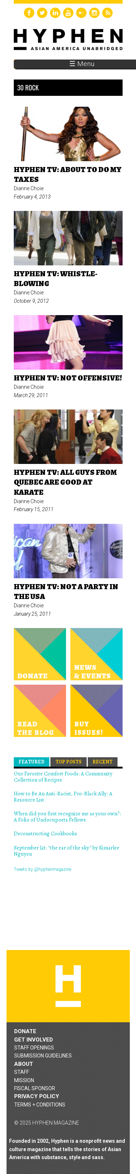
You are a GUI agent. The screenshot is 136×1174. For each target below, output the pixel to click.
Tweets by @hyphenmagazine (42, 869)
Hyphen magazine (68, 986)
